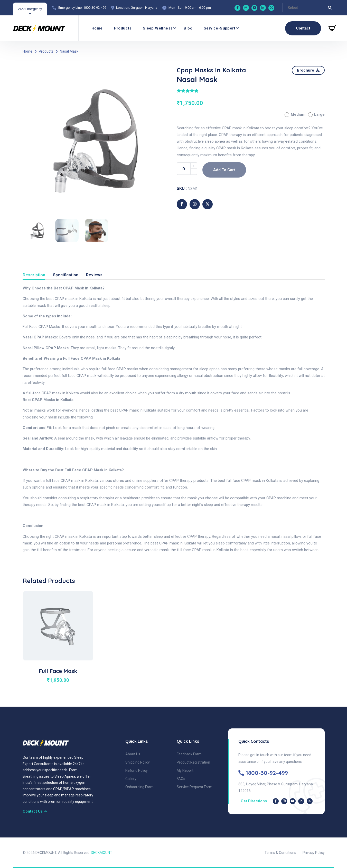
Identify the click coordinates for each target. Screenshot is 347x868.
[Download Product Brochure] (308, 70)
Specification (65, 275)
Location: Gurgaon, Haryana (136, 7)
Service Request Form (194, 787)
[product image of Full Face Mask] (58, 625)
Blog (188, 28)
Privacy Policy (314, 853)
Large (316, 114)
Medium (295, 114)
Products (123, 28)
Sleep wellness (158, 28)
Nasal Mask (69, 51)
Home (97, 28)
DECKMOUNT (101, 853)
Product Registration (193, 762)
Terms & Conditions (280, 853)
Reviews (94, 275)
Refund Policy (136, 770)
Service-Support (219, 28)
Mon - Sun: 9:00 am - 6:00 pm (189, 7)
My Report (185, 770)
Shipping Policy (137, 762)
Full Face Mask (58, 671)
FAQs (181, 779)
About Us (132, 754)
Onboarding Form (139, 787)
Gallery (130, 779)
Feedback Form (189, 754)
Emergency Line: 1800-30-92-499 (82, 7)
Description (34, 275)
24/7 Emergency (30, 9)
